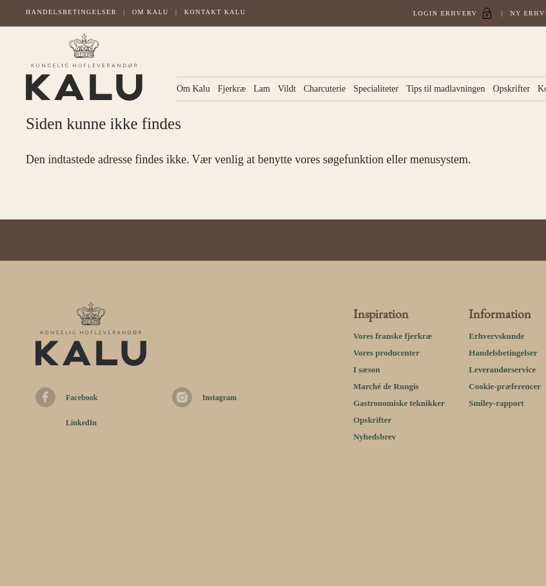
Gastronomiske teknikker (399, 403)
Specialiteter (375, 89)
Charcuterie (325, 89)
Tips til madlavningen (445, 89)
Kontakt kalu (215, 11)
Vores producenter (386, 353)
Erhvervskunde (496, 336)
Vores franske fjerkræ (392, 336)
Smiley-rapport (496, 403)
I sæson (366, 369)
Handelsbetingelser (71, 11)
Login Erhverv (445, 13)
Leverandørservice (502, 369)
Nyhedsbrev (374, 436)
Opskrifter (512, 89)
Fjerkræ (232, 89)
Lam (261, 89)
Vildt (287, 89)
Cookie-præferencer (505, 386)
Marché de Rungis (386, 386)
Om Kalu (150, 11)
